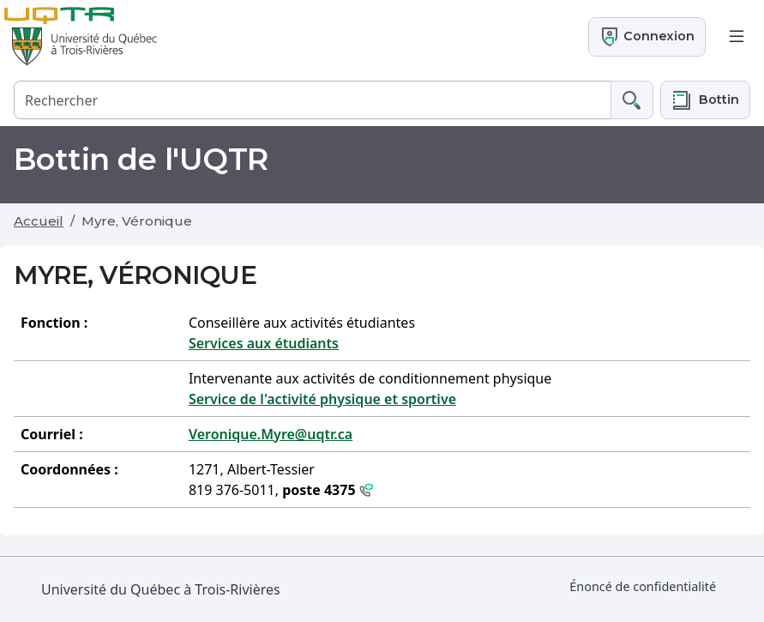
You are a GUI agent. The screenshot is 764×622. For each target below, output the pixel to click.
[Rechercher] (312, 100)
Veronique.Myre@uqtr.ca (270, 434)
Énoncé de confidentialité (642, 586)
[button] (705, 100)
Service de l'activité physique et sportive (322, 399)
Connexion (647, 37)
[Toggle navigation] (736, 37)
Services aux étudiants (264, 343)
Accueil (38, 221)
